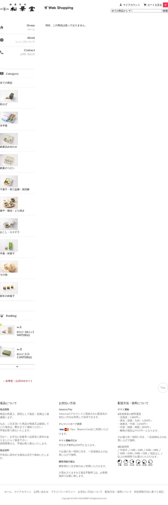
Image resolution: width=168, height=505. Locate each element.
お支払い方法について (90, 491)
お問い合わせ (41, 491)
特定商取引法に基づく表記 (149, 491)
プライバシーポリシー (63, 491)
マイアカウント (131, 4)
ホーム (8, 491)
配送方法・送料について (118, 491)
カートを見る (157, 4)
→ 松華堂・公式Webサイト (17, 381)
